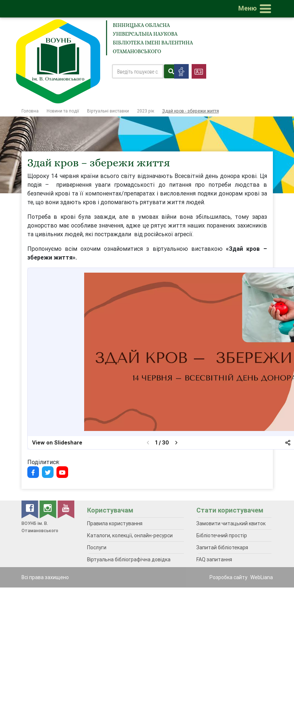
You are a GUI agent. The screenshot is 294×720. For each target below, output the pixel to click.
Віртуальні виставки (108, 111)
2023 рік (145, 111)
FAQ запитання (214, 559)
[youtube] (66, 509)
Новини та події (63, 111)
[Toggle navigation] (256, 9)
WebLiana (261, 577)
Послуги (96, 547)
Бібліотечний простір (221, 535)
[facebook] (30, 509)
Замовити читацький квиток (231, 523)
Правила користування (114, 523)
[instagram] (48, 509)
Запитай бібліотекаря (222, 547)
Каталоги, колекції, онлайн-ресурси (130, 535)
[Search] (138, 71)
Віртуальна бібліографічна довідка (128, 559)
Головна (30, 111)
